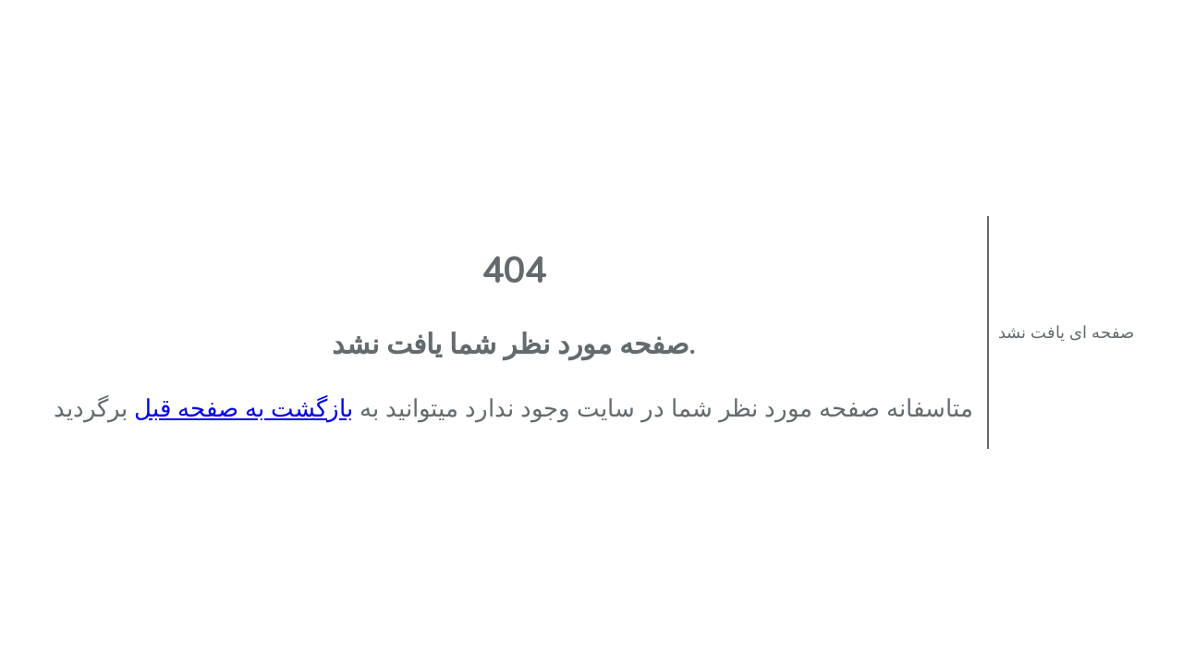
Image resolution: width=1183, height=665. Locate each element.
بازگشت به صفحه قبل (243, 409)
